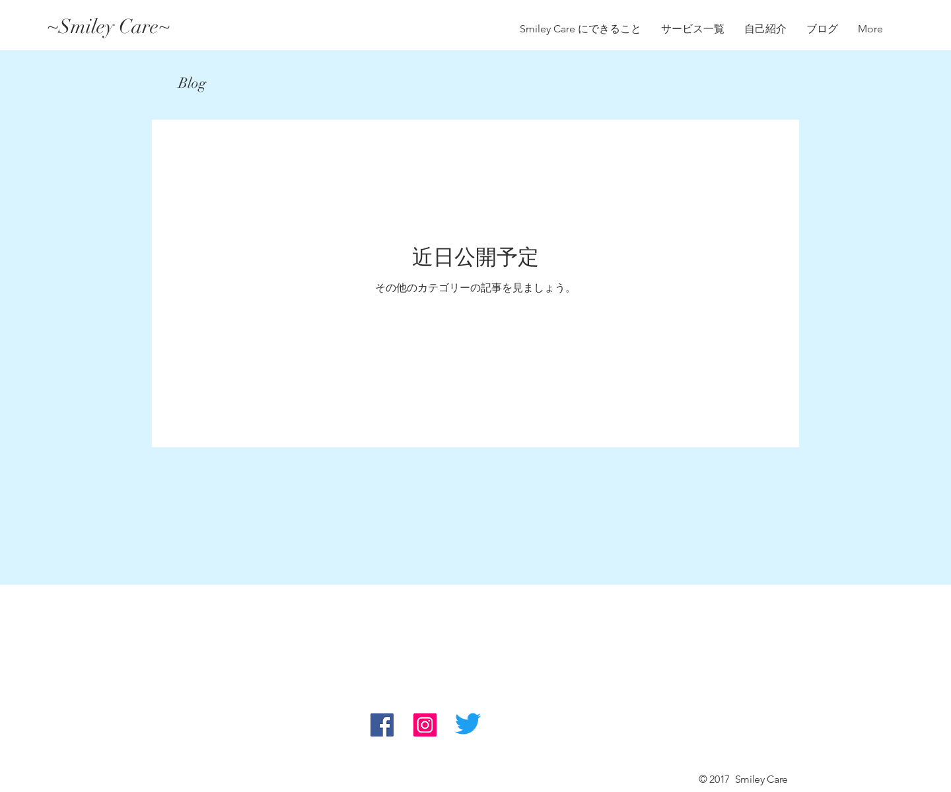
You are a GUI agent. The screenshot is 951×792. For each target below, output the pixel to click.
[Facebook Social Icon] (382, 725)
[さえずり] (468, 724)
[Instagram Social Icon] (425, 725)
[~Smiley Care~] (164, 27)
